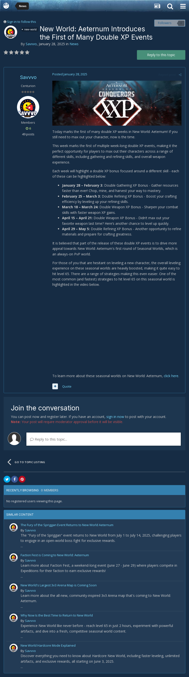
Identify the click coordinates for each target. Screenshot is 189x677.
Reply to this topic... (48, 439)
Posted (69, 74)
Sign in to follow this (21, 21)
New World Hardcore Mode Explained (48, 645)
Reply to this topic (161, 54)
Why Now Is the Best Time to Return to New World (57, 615)
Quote (66, 386)
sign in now (115, 416)
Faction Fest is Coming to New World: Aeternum (55, 555)
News (74, 44)
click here (171, 375)
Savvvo (31, 44)
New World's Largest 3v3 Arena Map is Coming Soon (59, 585)
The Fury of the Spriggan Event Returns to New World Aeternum (67, 525)
